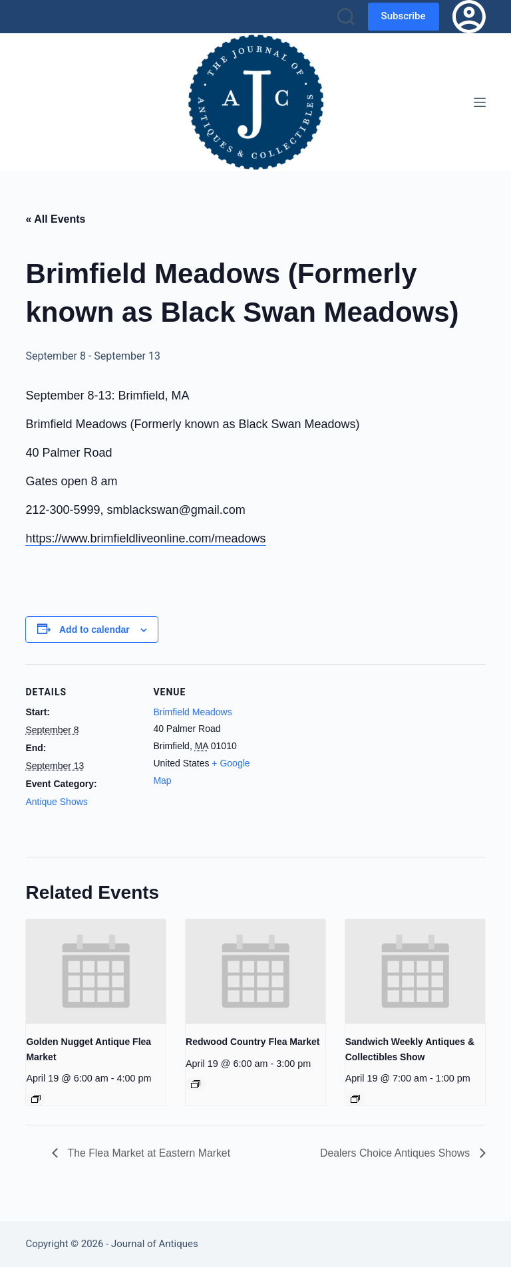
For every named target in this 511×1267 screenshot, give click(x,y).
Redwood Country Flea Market (252, 1041)
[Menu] (480, 102)
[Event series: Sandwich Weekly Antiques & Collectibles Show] (355, 1099)
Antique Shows (56, 801)
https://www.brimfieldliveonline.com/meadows (145, 538)
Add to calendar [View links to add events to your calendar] (94, 629)
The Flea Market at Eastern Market (148, 1153)
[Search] (346, 16)
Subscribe (403, 16)
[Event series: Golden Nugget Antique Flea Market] (36, 1099)
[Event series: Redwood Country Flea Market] (195, 1084)
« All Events (55, 219)
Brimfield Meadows (192, 712)
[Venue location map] (351, 756)
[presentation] (96, 971)
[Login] (469, 16)
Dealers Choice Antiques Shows (395, 1153)
